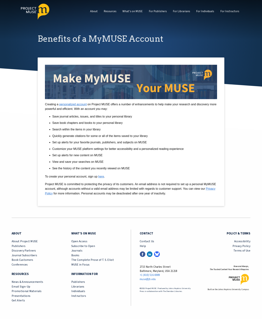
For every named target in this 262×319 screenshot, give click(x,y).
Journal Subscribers (24, 255)
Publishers (18, 246)
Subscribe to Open (83, 246)
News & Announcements (27, 282)
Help (143, 246)
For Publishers (158, 11)
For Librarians (181, 11)
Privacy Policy (241, 246)
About (94, 11)
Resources (110, 11)
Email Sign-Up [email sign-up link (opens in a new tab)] (21, 287)
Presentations (21, 296)
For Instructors (229, 11)
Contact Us (147, 241)
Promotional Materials (27, 291)
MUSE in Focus (80, 265)
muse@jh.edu (148, 279)
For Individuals (205, 11)
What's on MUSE (132, 11)
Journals (77, 251)
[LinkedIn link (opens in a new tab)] (149, 254)
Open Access (79, 241)
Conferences (20, 265)
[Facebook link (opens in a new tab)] (142, 254)
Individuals (78, 291)
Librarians (77, 287)
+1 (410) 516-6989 (150, 275)
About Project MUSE (25, 241)
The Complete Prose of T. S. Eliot (92, 260)
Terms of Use (241, 251)
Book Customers (22, 260)
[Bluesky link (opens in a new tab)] (157, 254)
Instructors (78, 296)
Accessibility (242, 241)
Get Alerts (18, 300)
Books (75, 255)
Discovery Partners (24, 251)
